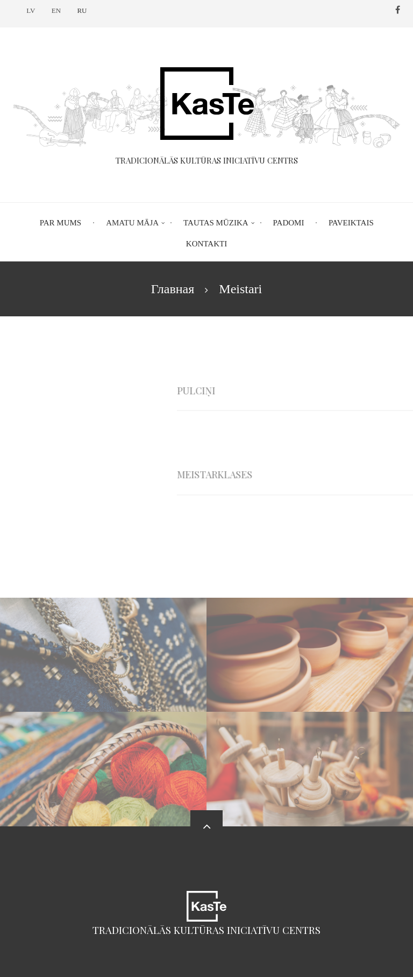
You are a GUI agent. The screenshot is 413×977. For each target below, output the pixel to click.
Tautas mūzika (215, 222)
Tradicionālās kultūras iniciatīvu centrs (206, 930)
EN (56, 10)
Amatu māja (132, 222)
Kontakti (206, 243)
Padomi (288, 222)
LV (30, 10)
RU (82, 10)
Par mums (60, 222)
